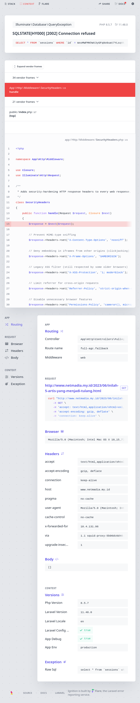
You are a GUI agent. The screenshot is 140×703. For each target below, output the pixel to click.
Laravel (60, 692)
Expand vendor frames (28, 66)
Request (10, 337)
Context (10, 370)
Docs (43, 692)
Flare (96, 691)
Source (27, 692)
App (7, 317)
